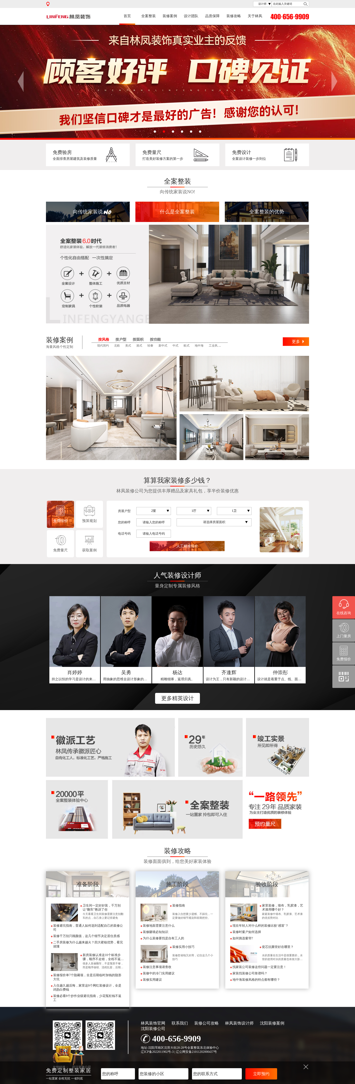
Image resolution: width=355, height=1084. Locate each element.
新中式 (162, 345)
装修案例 (170, 16)
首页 (127, 16)
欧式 (186, 345)
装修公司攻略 (206, 1023)
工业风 (213, 345)
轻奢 (150, 345)
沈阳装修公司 (153, 1028)
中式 (175, 345)
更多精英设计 (177, 698)
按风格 (103, 339)
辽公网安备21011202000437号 (196, 1051)
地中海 (199, 345)
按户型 (120, 339)
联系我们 (180, 1023)
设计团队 (191, 16)
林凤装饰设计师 (239, 1023)
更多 (296, 341)
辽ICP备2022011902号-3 (157, 1051)
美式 (128, 345)
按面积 (138, 339)
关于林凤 (255, 16)
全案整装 (148, 16)
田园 (226, 345)
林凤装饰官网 (153, 1023)
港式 (139, 345)
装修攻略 (233, 16)
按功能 (155, 339)
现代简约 (103, 345)
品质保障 (212, 16)
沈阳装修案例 (272, 1023)
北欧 (117, 345)
